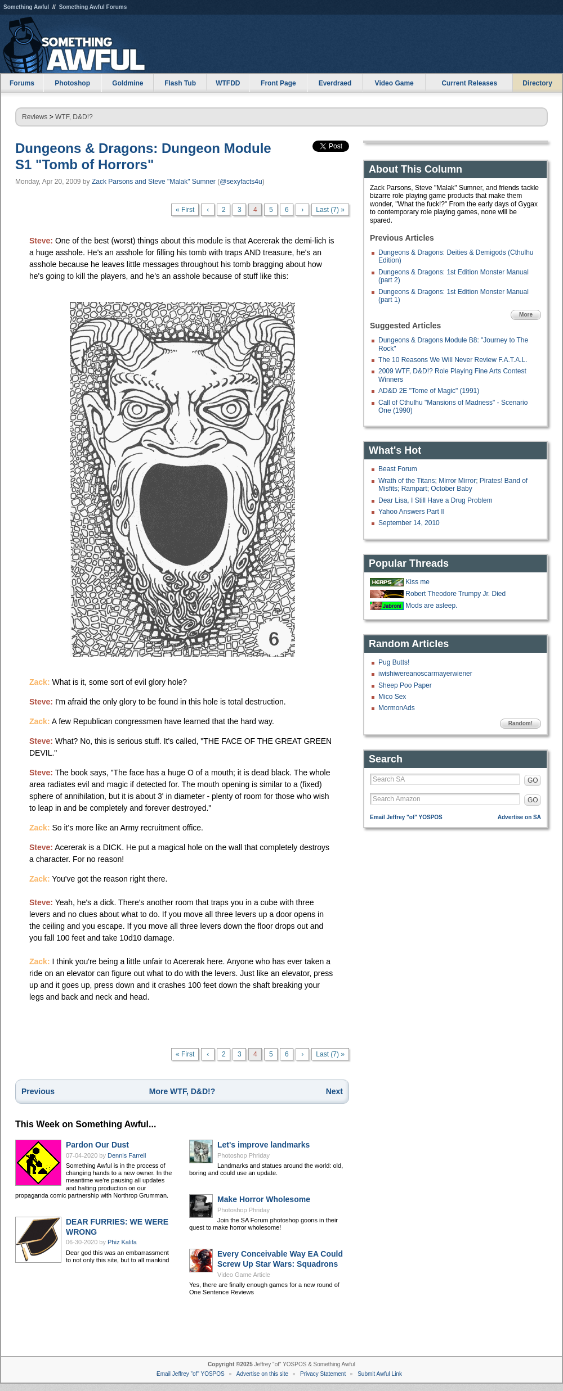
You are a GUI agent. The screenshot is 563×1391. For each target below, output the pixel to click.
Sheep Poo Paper (405, 685)
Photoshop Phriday (243, 1155)
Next (334, 1091)
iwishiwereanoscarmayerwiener (425, 674)
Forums (22, 83)
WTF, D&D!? (74, 117)
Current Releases (469, 83)
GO (533, 780)
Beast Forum (397, 469)
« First (185, 210)
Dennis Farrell (127, 1155)
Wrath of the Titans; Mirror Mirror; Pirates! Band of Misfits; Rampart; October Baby (453, 485)
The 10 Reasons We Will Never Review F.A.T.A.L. (453, 360)
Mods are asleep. (431, 605)
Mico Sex (392, 697)
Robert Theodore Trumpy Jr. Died (455, 594)
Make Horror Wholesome (263, 1199)
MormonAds (396, 708)
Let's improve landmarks (263, 1144)
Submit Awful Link (380, 1374)
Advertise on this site (262, 1374)
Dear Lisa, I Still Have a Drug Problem (435, 500)
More (526, 314)
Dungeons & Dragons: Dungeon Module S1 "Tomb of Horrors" (143, 156)
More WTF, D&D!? (182, 1091)
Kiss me (417, 582)
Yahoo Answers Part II (411, 512)
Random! (520, 723)
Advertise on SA (519, 817)
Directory (537, 83)
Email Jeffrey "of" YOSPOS (406, 817)
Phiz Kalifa (122, 1242)
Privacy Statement (323, 1374)
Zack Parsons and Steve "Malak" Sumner (154, 182)
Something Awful (26, 7)
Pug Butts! (393, 662)
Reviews (34, 117)
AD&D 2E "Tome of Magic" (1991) (428, 391)
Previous (38, 1091)
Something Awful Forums (93, 7)
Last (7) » (330, 210)
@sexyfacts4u (241, 182)
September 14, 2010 (409, 523)
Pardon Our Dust (97, 1144)
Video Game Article (243, 1274)
